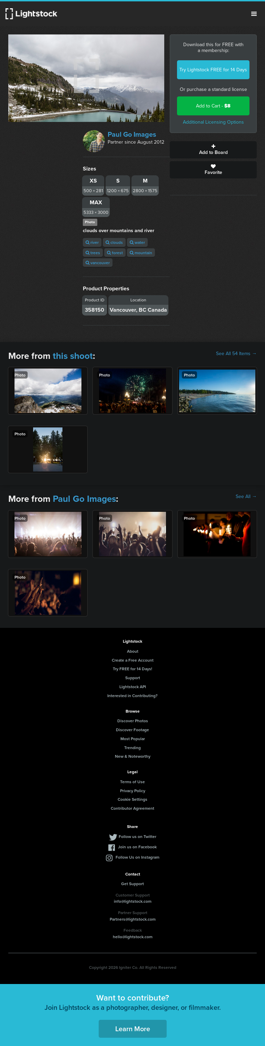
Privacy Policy (132, 791)
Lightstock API (132, 687)
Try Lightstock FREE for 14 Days (213, 69)
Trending (132, 747)
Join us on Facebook (137, 847)
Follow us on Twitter (137, 836)
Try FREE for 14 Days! (132, 669)
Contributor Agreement (132, 808)
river (92, 242)
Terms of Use (132, 782)
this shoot (73, 355)
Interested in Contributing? (132, 695)
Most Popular (132, 739)
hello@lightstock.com (133, 937)
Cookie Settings (132, 799)
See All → (246, 496)
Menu (253, 13)
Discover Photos (132, 721)
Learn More (132, 1029)
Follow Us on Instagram (137, 857)
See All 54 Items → (236, 353)
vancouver (98, 263)
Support (132, 678)
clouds (114, 242)
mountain (141, 253)
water (137, 242)
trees (93, 253)
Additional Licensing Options (213, 122)
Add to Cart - (213, 106)
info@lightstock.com (132, 901)
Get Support (132, 884)
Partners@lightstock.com (133, 919)
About (132, 651)
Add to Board (213, 150)
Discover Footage (132, 730)
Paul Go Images (132, 134)
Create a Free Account (133, 660)
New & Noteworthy (132, 756)
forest (115, 253)
